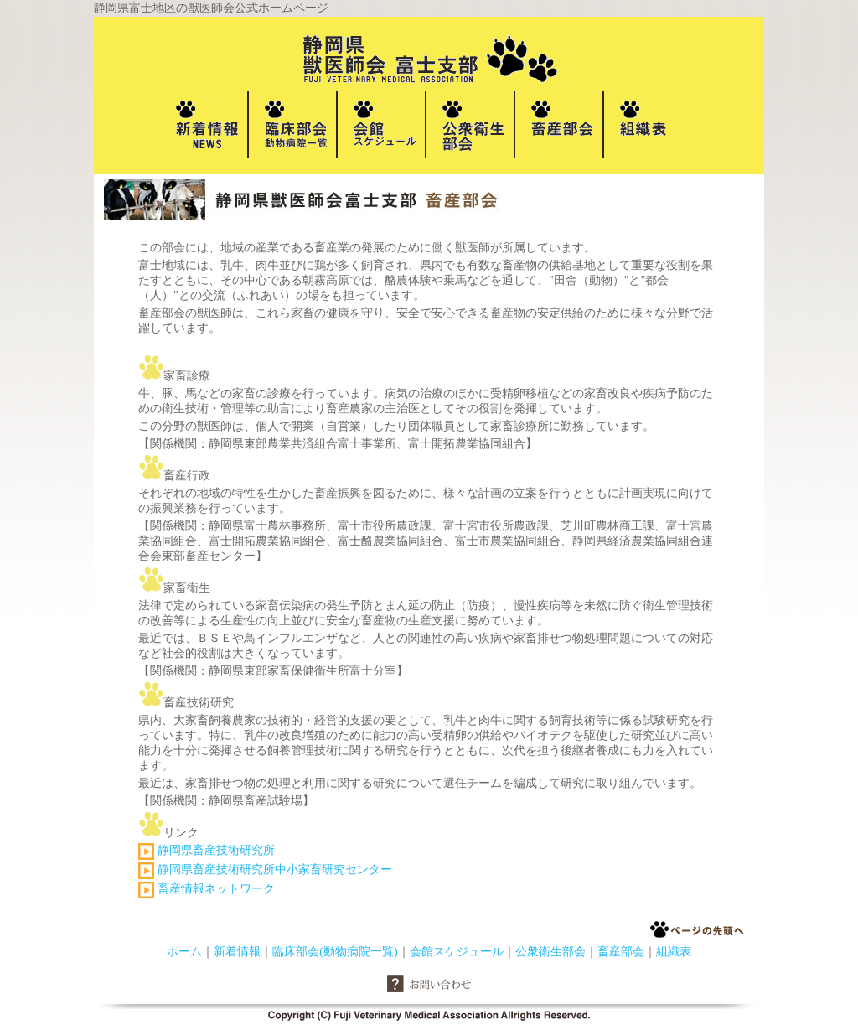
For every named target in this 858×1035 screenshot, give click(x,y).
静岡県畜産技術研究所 (214, 850)
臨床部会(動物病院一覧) (334, 951)
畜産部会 (620, 951)
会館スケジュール (457, 951)
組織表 (673, 951)
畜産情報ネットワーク (216, 888)
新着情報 (237, 951)
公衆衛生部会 (550, 951)
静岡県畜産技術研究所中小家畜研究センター (275, 869)
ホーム (184, 951)
